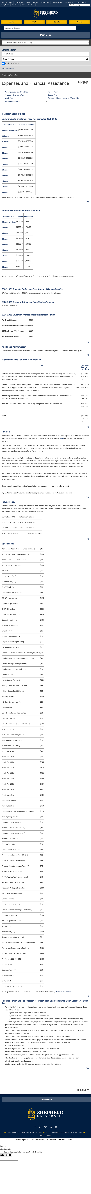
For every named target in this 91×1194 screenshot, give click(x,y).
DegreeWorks (69, 2)
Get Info (57, 22)
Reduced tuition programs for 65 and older (63, 98)
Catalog (35, 2)
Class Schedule (57, 2)
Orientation (15, 5)
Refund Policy (53, 92)
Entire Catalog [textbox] (8, 54)
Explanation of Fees (12, 101)
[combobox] (45, 42)
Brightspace (19, 2)
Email (78, 2)
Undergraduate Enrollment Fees (17, 92)
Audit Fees (9, 98)
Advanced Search (8, 69)
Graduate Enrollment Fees (14, 95)
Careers (28, 2)
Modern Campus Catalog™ (65, 1140)
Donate (79, 22)
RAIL (23, 5)
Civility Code (45, 2)
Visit (34, 22)
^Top (87, 201)
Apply (11, 22)
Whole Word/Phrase (12, 63)
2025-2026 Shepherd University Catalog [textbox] (17, 43)
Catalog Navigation (11, 75)
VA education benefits (64, 992)
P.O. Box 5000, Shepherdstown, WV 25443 (65, 1132)
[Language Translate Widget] (79, 5)
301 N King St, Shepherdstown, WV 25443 (25, 1132)
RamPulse (31, 5)
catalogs (21, 1140)
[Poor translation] (8, 1155)
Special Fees (52, 95)
